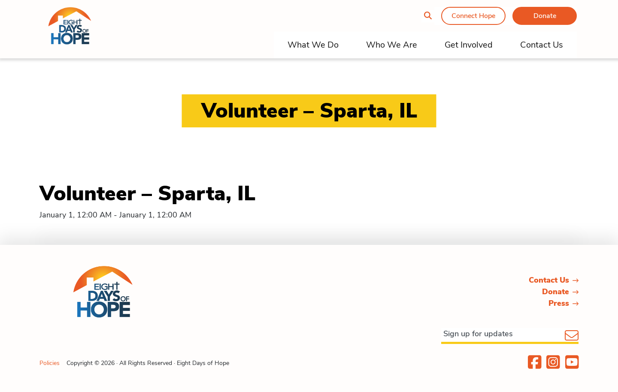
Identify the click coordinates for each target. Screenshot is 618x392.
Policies (49, 363)
